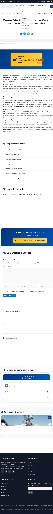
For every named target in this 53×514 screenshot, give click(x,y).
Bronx (23, 11)
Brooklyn (24, 15)
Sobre (38, 1)
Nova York (29, 75)
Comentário (7, 266)
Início (16, 5)
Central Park (29, 79)
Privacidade (31, 469)
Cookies (50, 503)
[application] (20, 7)
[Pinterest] (51, 1)
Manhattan (25, 18)
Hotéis (29, 461)
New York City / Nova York (11, 503)
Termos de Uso (31, 472)
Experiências (39, 5)
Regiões (22, 6)
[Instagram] (49, 1)
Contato (43, 1)
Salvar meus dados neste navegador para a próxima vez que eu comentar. (25, 291)
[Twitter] (13, 469)
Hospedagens (30, 5)
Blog (46, 5)
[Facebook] (48, 1)
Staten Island (25, 25)
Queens (24, 22)
